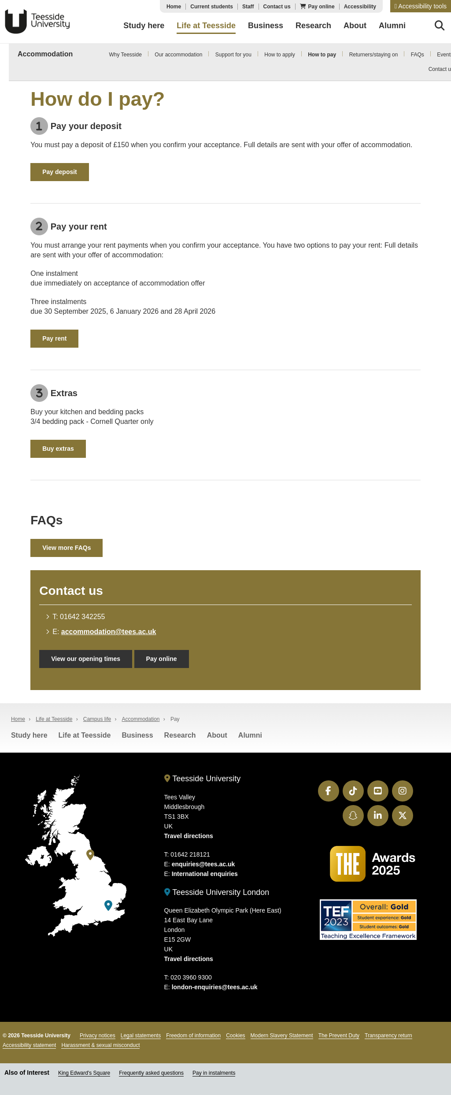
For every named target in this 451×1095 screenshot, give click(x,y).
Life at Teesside (54, 719)
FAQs (417, 55)
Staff (248, 7)
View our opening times (85, 658)
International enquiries (205, 873)
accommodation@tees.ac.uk (108, 631)
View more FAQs (66, 547)
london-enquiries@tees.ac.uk (215, 987)
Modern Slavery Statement (282, 1035)
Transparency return (388, 1035)
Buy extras (58, 448)
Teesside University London (217, 892)
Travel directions (188, 835)
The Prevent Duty (338, 1035)
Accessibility (360, 7)
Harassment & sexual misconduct (100, 1045)
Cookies (235, 1035)
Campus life (97, 719)
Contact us (277, 7)
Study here (29, 735)
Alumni (250, 735)
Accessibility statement (29, 1045)
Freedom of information (193, 1035)
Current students (211, 7)
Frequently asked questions (151, 1073)
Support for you (233, 55)
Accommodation (45, 54)
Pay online (321, 7)
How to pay (322, 55)
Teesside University (37, 21)
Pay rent (54, 338)
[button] (420, 6)
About (217, 735)
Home (173, 7)
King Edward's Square (84, 1073)
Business (137, 735)
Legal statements (141, 1035)
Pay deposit (59, 171)
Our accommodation (178, 55)
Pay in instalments (213, 1073)
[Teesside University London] (108, 906)
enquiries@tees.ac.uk (203, 864)
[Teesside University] (90, 855)
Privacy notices (97, 1035)
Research (180, 735)
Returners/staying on (373, 55)
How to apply (279, 55)
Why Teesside (125, 55)
